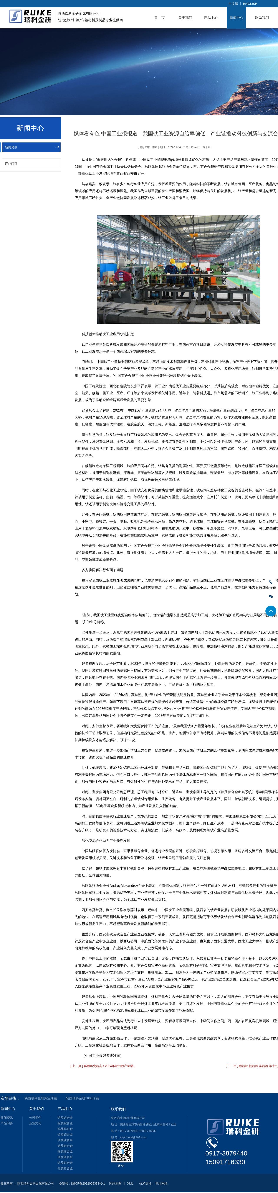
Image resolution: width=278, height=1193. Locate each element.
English (250, 3)
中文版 (233, 3)
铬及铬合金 (65, 1157)
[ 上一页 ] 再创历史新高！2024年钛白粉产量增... (103, 1066)
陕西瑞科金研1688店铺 (82, 1098)
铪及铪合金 (65, 1168)
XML (130, 1183)
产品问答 (11, 163)
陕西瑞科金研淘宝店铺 (41, 1098)
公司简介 (35, 1117)
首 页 (159, 18)
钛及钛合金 (65, 1140)
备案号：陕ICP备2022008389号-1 (82, 1183)
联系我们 (262, 18)
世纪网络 (161, 1183)
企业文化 (35, 1123)
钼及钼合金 (65, 1134)
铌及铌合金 (65, 1123)
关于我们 (185, 18)
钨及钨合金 (65, 1129)
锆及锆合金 (65, 1145)
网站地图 (115, 1183)
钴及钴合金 (65, 1162)
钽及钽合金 (65, 1117)
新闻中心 (236, 18)
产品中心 (211, 18)
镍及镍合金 (65, 1151)
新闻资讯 (11, 147)
